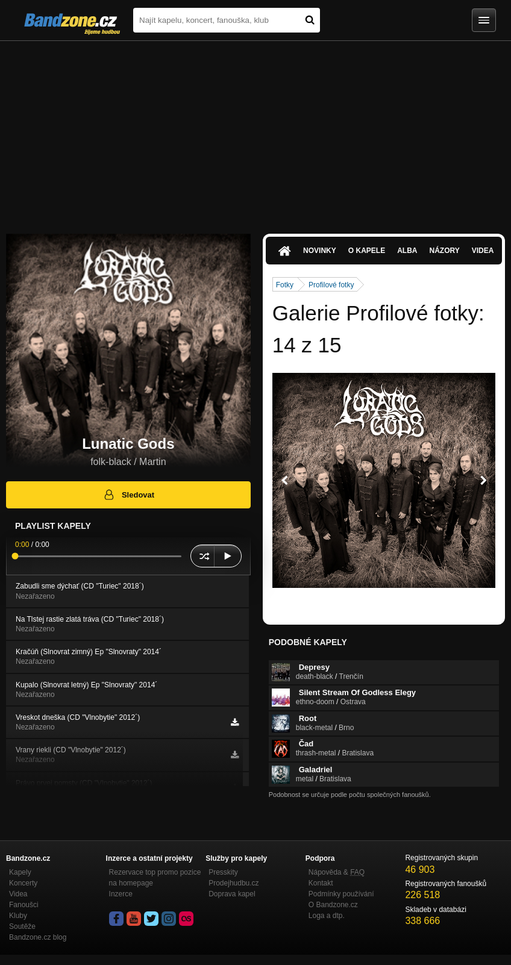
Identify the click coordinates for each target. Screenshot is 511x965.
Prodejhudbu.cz (233, 883)
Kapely (20, 872)
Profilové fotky (331, 285)
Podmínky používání (341, 894)
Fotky (284, 285)
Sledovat (128, 494)
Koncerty (23, 883)
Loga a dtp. (327, 915)
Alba (407, 250)
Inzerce (121, 894)
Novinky (319, 250)
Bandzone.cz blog (37, 937)
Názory (444, 250)
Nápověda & (337, 872)
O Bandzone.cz (333, 905)
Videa (483, 250)
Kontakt (321, 883)
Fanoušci (24, 905)
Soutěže (22, 926)
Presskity (223, 872)
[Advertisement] (255, 131)
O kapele (366, 250)
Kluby (18, 915)
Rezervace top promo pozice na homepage (155, 877)
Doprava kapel (231, 894)
